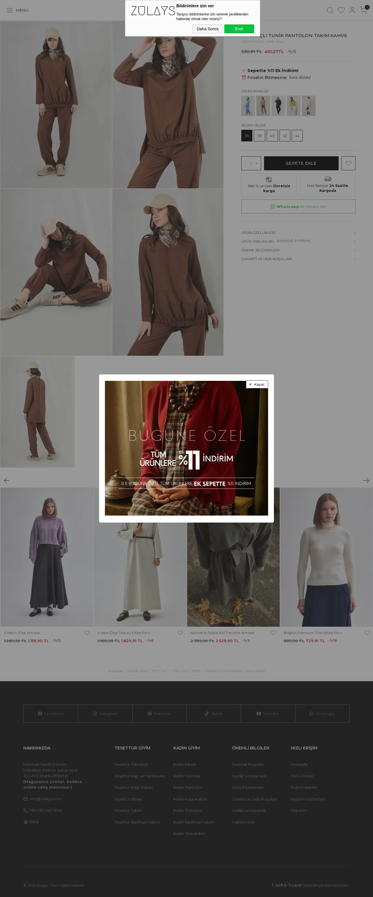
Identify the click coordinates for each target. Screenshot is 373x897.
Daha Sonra (208, 29)
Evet (239, 29)
